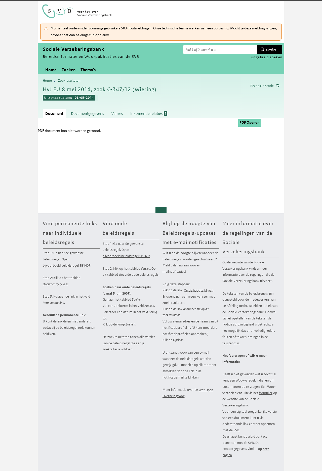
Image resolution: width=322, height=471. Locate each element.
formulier (265, 393)
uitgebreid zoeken (266, 57)
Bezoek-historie (262, 86)
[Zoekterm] (220, 49)
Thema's (88, 69)
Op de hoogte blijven (198, 290)
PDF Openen (249, 122)
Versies (117, 113)
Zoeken (272, 49)
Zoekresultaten (69, 80)
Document (54, 113)
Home (51, 69)
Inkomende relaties (148, 113)
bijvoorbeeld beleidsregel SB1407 (66, 265)
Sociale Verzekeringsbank (243, 265)
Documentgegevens (87, 113)
